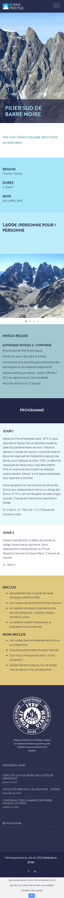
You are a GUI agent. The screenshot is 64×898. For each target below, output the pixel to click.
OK (31, 895)
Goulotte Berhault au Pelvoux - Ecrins (31, 789)
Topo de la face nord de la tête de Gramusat (28, 777)
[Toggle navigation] (56, 6)
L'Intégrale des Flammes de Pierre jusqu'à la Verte (27, 802)
